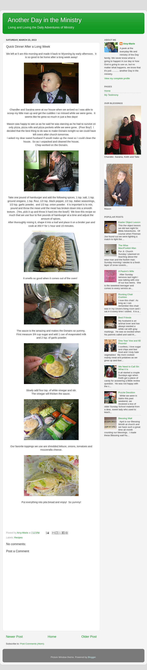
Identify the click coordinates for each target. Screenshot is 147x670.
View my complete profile (117, 78)
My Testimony (111, 95)
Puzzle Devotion (126, 392)
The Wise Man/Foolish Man (127, 246)
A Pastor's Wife (126, 271)
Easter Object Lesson (129, 222)
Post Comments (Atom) (32, 643)
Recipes (18, 537)
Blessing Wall (125, 418)
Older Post (89, 636)
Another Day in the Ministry (45, 20)
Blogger (92, 657)
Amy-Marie (129, 43)
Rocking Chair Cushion (125, 295)
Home (52, 636)
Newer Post (14, 636)
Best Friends (124, 317)
